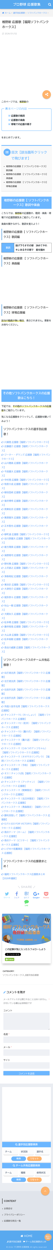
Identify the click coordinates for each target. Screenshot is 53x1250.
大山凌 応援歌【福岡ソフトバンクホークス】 (25, 635)
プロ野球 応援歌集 (27, 4)
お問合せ (8, 1208)
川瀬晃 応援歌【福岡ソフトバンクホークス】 (25, 442)
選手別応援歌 (32, 975)
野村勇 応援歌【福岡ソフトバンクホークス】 (25, 564)
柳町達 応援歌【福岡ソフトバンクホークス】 (25, 534)
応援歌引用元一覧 (12, 1221)
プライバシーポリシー (14, 1215)
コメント (7, 1010)
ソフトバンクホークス (13, 975)
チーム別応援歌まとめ (34, 1242)
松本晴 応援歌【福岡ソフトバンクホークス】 (25, 622)
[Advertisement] (26, 65)
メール (7, 1047)
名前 (6, 1034)
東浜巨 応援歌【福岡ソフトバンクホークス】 (25, 584)
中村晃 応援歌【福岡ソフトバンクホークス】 (25, 480)
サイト (6, 1060)
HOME (26, 1236)
